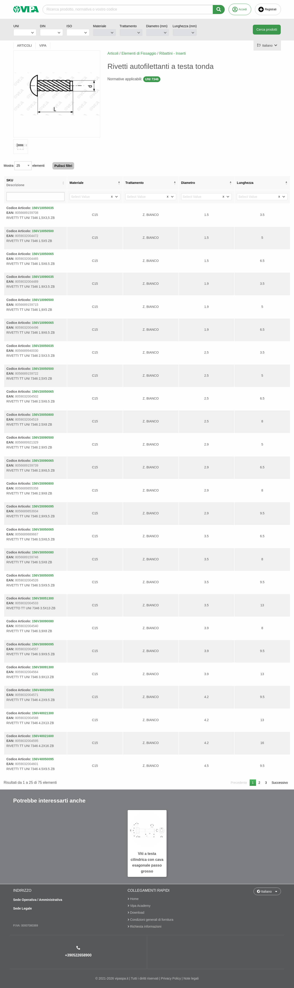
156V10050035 (43, 208)
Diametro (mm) (156, 26)
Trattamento (128, 26)
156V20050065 (43, 391)
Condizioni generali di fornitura (150, 919)
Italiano (264, 891)
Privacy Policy (171, 978)
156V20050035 (43, 346)
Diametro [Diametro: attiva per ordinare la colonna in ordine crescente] (188, 183)
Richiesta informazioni (145, 926)
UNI (16, 26)
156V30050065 (43, 529)
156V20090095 (43, 506)
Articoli (113, 53)
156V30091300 (43, 667)
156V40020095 (43, 690)
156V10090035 (43, 277)
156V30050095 (43, 575)
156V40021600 (43, 736)
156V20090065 (43, 460)
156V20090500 (43, 437)
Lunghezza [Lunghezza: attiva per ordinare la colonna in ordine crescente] (245, 183)
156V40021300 (43, 713)
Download (136, 913)
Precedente (239, 782)
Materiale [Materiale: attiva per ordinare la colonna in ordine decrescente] (77, 183)
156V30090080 (43, 621)
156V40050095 (43, 759)
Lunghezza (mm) (185, 26)
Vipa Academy (139, 905)
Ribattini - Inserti (172, 53)
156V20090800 (43, 483)
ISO (69, 26)
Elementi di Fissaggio (138, 53)
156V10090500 (43, 300)
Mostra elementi (24, 165)
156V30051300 (43, 598)
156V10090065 (43, 323)
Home (133, 899)
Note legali (191, 978)
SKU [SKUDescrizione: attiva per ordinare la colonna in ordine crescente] (15, 182)
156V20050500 (43, 368)
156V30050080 (43, 552)
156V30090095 (43, 644)
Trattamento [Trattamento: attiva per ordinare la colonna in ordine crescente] (134, 183)
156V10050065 (43, 254)
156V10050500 (43, 231)
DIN (43, 26)
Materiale (99, 26)
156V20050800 (43, 414)
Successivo (280, 782)
